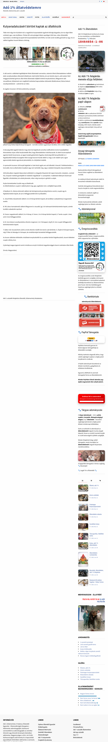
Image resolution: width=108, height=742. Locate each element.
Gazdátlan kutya (94, 524)
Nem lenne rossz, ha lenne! (90, 698)
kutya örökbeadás (86, 649)
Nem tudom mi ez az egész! (89, 705)
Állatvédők (46, 17)
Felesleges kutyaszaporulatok (95, 505)
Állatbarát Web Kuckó (44, 730)
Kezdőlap (55, 17)
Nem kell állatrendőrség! (89, 703)
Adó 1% (3, 17)
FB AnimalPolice (78, 727)
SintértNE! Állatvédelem (45, 732)
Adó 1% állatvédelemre (22, 7)
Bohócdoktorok (77, 737)
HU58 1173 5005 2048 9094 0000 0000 (91, 165)
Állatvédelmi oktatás (96, 514)
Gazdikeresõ (66, 17)
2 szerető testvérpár (86, 642)
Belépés (22, 1)
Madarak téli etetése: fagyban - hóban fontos (97, 581)
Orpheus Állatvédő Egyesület (46, 724)
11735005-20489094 (92, 159)
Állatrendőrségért (43, 735)
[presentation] (82, 480)
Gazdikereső (77, 724)
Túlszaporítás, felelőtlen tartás (90, 679)
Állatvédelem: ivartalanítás (94, 554)
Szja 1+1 (75, 735)
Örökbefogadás (42, 727)
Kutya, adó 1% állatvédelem (94, 544)
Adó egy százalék (78, 732)
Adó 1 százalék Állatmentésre (82, 730)
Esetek (22, 17)
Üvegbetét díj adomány (45, 740)
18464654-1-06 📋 (38, 64)
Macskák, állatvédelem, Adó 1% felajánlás (97, 571)
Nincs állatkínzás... (87, 700)
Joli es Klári (84, 647)
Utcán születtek (94, 495)
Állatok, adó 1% (94, 485)
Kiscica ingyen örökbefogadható (90, 656)
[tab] (82, 480)
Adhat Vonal (13, 17)
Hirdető (29, 17)
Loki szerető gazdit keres (88, 644)
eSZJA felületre (90, 87)
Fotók (37, 17)
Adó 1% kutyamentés (44, 737)
